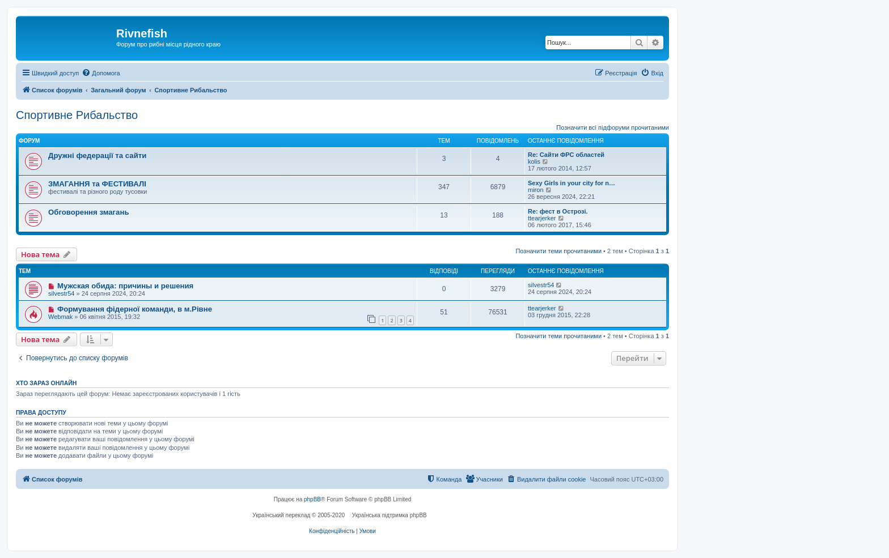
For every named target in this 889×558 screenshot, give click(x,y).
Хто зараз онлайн (46, 383)
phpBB (312, 499)
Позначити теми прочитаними (558, 251)
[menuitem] (101, 73)
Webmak (60, 316)
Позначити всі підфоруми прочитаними (612, 127)
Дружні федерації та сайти (97, 155)
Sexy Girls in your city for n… (571, 183)
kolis (534, 161)
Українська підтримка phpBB (389, 515)
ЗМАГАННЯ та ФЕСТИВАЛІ (97, 184)
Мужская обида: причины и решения (125, 286)
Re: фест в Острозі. (558, 211)
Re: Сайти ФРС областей (566, 154)
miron (536, 189)
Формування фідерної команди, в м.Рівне (134, 309)
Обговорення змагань (88, 212)
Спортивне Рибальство (77, 115)
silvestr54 (61, 293)
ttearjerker (542, 218)
